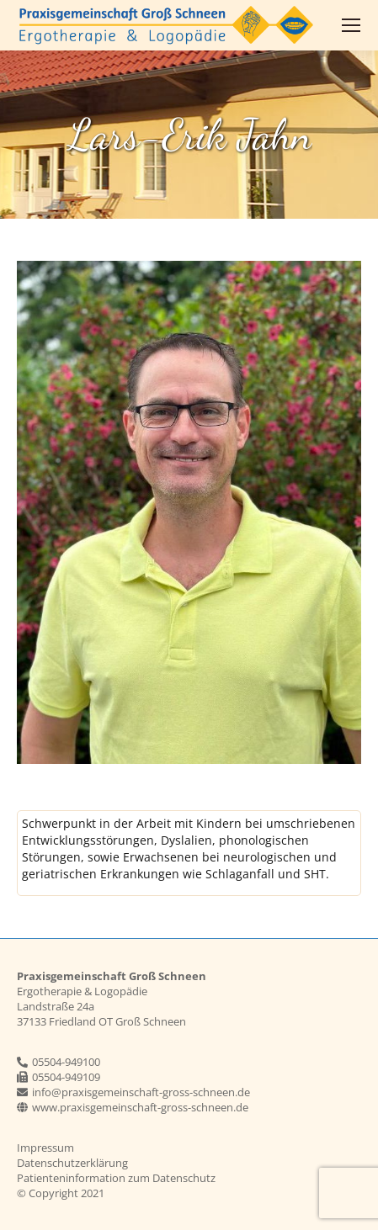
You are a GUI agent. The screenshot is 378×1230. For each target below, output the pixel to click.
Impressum (45, 1147)
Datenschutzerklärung (72, 1162)
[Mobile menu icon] (351, 25)
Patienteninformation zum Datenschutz (116, 1177)
